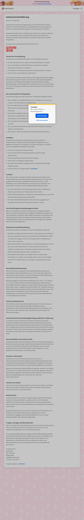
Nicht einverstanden (42, 120)
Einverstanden (42, 116)
